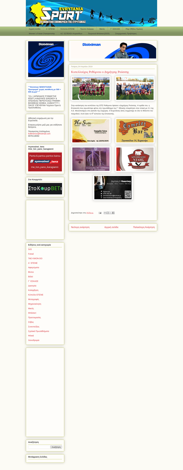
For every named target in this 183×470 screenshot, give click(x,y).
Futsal (31, 254)
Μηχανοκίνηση (34, 304)
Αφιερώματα (33, 267)
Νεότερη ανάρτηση (80, 227)
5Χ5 (30, 249)
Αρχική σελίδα (34, 29)
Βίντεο (31, 272)
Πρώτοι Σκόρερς (87, 29)
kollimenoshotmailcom (39, 134)
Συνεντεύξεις (33, 326)
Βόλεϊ (30, 276)
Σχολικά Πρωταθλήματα (38, 331)
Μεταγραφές (33, 299)
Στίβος (31, 322)
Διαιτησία (32, 286)
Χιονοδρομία (33, 340)
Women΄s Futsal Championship (42, 33)
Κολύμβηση (33, 290)
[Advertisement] (46, 219)
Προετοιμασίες (34, 317)
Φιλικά (31, 335)
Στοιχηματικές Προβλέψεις (126, 33)
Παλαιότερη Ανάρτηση (144, 227)
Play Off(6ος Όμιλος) (134, 29)
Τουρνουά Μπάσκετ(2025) (99, 33)
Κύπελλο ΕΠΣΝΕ (67, 29)
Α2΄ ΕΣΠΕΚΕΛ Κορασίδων (71, 33)
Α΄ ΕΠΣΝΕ (50, 29)
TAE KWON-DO (35, 258)
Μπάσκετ (32, 313)
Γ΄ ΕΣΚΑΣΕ (115, 29)
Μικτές (102, 29)
